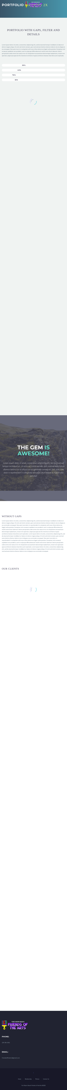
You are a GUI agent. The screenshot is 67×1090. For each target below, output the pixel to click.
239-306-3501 (6, 1042)
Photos (37, 1079)
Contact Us (46, 1079)
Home (19, 1079)
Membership (28, 1079)
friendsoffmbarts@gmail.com (11, 1058)
